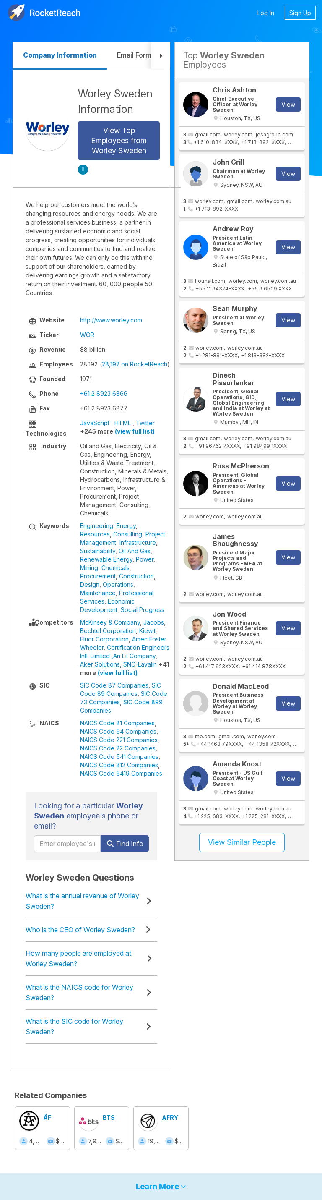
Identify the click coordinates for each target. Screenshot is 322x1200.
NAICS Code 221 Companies (119, 739)
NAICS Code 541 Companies (119, 756)
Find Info (124, 843)
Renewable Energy (106, 559)
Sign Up (300, 12)
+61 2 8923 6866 (103, 393)
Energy (126, 525)
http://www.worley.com (111, 320)
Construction (136, 576)
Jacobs (153, 622)
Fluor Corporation (104, 639)
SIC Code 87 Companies (114, 685)
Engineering (96, 525)
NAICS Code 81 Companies (117, 723)
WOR (87, 334)
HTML (122, 422)
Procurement (98, 576)
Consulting (127, 534)
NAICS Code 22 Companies (118, 748)
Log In (265, 12)
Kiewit (147, 630)
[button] (160, 56)
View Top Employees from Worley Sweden (119, 140)
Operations (118, 584)
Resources (95, 534)
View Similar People (242, 842)
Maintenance (98, 592)
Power (144, 559)
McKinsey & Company (110, 622)
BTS (109, 1117)
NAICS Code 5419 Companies (121, 773)
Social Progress (142, 609)
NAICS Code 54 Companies (118, 731)
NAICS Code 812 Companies (119, 765)
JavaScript (94, 422)
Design (89, 584)
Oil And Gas (135, 550)
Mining (89, 567)
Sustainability (97, 550)
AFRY (170, 1117)
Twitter (145, 422)
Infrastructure (137, 542)
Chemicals (115, 567)
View (288, 104)
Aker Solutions (100, 664)
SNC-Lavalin (140, 664)
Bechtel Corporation (108, 630)
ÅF (47, 1117)
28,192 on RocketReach (134, 364)
